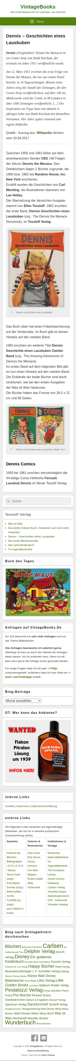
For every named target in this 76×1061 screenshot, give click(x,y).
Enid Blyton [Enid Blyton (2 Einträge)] (44, 962)
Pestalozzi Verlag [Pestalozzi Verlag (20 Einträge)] (24, 990)
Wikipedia (44, 133)
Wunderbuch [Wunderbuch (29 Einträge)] (20, 1022)
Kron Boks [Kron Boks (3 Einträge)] (30, 980)
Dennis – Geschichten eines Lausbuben (31, 536)
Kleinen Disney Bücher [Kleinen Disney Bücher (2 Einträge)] (16, 976)
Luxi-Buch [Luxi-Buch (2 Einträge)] (34, 985)
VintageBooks (38, 7)
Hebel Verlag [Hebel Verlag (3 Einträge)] (62, 966)
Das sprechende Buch (21, 545)
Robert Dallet (35, 878)
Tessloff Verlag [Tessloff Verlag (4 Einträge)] (58, 1004)
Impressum (22, 806)
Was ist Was (15, 523)
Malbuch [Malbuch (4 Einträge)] (44, 985)
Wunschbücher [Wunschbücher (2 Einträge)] (43, 1023)
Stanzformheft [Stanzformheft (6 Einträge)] (37, 1004)
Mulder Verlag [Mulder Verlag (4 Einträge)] (60, 985)
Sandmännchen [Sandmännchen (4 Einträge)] (15, 999)
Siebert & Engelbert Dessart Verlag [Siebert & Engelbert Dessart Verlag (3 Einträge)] (45, 1000)
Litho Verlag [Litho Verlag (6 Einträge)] (46, 980)
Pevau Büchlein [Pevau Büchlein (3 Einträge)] (52, 990)
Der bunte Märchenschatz (23, 540)
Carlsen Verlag (56, 887)
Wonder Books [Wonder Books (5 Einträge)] (38, 1018)
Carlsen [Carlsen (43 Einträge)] (53, 945)
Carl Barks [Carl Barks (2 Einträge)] (37, 947)
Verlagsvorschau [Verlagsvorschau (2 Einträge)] (13, 1009)
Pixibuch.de (13, 852)
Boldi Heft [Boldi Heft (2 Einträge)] (26, 947)
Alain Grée (34, 852)
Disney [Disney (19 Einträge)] (22, 956)
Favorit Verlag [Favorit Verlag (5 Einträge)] (61, 961)
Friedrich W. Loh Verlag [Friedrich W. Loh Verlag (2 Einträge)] (16, 967)
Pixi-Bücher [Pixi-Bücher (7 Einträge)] (22, 995)
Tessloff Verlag (18, 514)
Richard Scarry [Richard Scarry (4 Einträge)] (41, 995)
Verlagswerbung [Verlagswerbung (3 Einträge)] (31, 1008)
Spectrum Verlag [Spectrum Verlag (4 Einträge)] (15, 1004)
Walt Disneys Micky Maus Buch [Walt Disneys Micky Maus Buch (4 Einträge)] (34, 1013)
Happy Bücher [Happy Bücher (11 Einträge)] (41, 966)
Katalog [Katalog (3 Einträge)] (64, 971)
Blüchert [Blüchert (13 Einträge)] (13, 946)
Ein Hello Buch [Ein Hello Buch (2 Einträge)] (32, 962)
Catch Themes (48, 1055)
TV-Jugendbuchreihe (20, 549)
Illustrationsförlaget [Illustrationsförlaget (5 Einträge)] (18, 971)
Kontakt (9, 806)
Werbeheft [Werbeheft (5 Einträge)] (19, 1018)
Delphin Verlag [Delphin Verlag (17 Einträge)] (39, 951)
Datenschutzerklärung (44, 806)
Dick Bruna (34, 857)
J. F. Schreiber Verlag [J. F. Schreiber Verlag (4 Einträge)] (46, 971)
